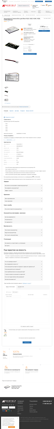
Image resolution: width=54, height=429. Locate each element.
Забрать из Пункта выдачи (10, 287)
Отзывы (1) (22, 110)
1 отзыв (8, 21)
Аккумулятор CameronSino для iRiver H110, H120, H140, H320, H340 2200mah (17, 387)
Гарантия (11, 110)
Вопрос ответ (29, 110)
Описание (6, 110)
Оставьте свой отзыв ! (27, 326)
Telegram (49, 1)
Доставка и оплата (33, 404)
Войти (43, 5)
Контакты (33, 1)
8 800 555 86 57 (47, 401)
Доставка (11, 1)
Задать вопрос (9, 139)
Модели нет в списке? (10, 117)
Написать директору (33, 411)
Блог (29, 1)
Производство (24, 1)
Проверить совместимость (30, 53)
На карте (15, 292)
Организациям (17, 1)
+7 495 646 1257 (47, 403)
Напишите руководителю (23, 106)
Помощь (31, 408)
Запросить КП (39, 1)
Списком (9, 292)
